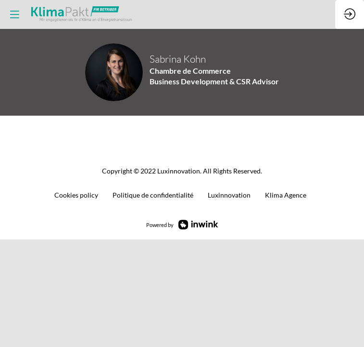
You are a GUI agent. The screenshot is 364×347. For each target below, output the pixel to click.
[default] (153, 195)
